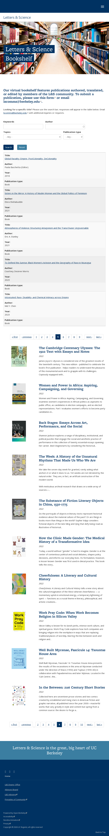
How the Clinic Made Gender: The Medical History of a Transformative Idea (72, 540)
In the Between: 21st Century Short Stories (72, 687)
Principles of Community (16, 799)
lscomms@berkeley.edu (22, 101)
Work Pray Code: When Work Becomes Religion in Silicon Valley (69, 614)
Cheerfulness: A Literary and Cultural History (68, 577)
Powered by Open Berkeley (15, 813)
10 (82, 725)
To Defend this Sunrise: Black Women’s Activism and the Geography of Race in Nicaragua (48, 262)
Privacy (7, 823)
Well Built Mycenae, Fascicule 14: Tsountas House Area (72, 652)
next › (90, 337)
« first (16, 337)
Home (7, 776)
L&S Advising (11, 794)
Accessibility (9, 816)
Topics (7, 132)
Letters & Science (17, 17)
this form (48, 97)
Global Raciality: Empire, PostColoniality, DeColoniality (31, 158)
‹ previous (27, 337)
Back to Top (101, 832)
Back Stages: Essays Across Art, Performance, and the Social (63, 424)
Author (49, 121)
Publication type (72, 132)
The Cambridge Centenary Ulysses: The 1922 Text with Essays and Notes (69, 350)
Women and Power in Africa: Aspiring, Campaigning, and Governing (68, 387)
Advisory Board (11, 789)
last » (99, 337)
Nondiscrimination (11, 820)
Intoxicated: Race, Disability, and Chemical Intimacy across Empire (37, 297)
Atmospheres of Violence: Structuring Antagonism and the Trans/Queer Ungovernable (47, 228)
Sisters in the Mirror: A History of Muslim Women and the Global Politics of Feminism (46, 193)
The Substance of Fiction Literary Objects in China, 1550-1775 (71, 502)
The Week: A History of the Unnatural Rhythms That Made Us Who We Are (68, 458)
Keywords (8, 121)
